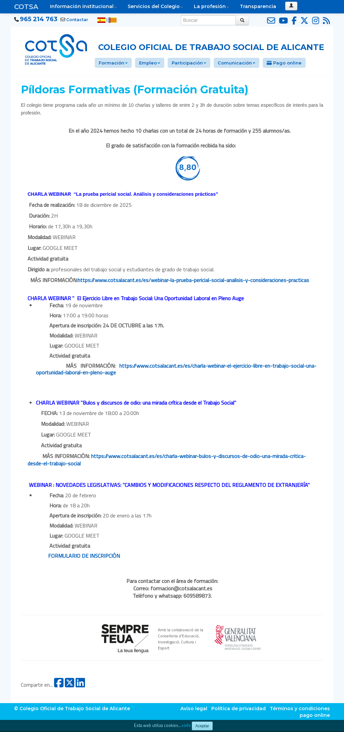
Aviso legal (193, 708)
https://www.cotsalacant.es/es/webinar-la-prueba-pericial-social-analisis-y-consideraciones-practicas (193, 280)
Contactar (77, 19)
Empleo (149, 62)
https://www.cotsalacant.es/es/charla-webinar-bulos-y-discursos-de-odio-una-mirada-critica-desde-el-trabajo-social (167, 459)
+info (186, 725)
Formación (113, 62)
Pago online (284, 62)
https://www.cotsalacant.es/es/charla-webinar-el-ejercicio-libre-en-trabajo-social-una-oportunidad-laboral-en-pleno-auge (176, 369)
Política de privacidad (238, 708)
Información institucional (83, 6)
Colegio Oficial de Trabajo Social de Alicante (211, 47)
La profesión (211, 6)
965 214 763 (38, 19)
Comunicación (236, 62)
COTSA (26, 7)
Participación (189, 62)
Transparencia (258, 6)
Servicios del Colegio (155, 6)
